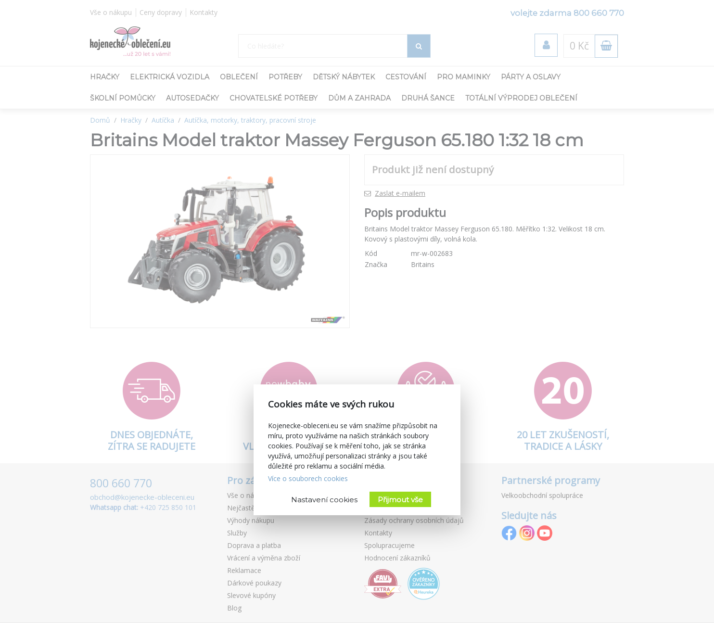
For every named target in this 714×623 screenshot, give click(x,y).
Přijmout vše (400, 499)
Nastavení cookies (324, 499)
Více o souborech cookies (308, 478)
